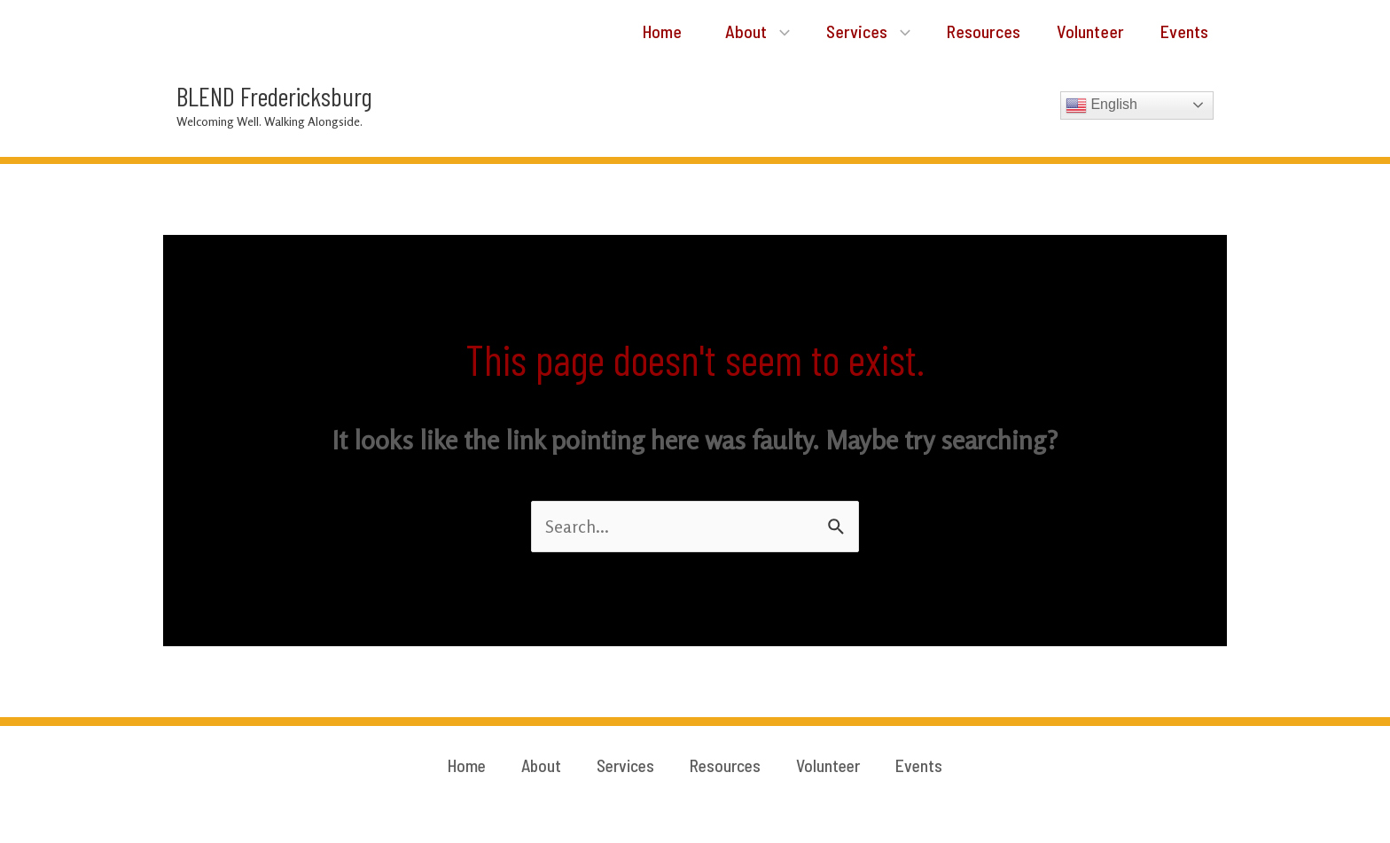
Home (635, 31)
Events (1182, 31)
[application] (759, 31)
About (737, 31)
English (1101, 106)
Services (852, 31)
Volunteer (1083, 31)
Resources (972, 31)
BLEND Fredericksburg (274, 97)
